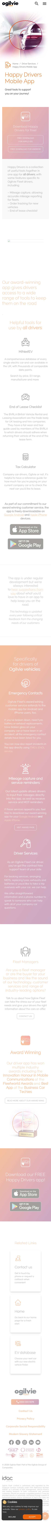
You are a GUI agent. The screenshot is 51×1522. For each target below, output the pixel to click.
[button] (36, 3)
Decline (12, 1517)
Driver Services (29, 63)
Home (15, 63)
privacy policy (25, 1509)
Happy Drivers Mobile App (25, 67)
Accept (32, 1517)
